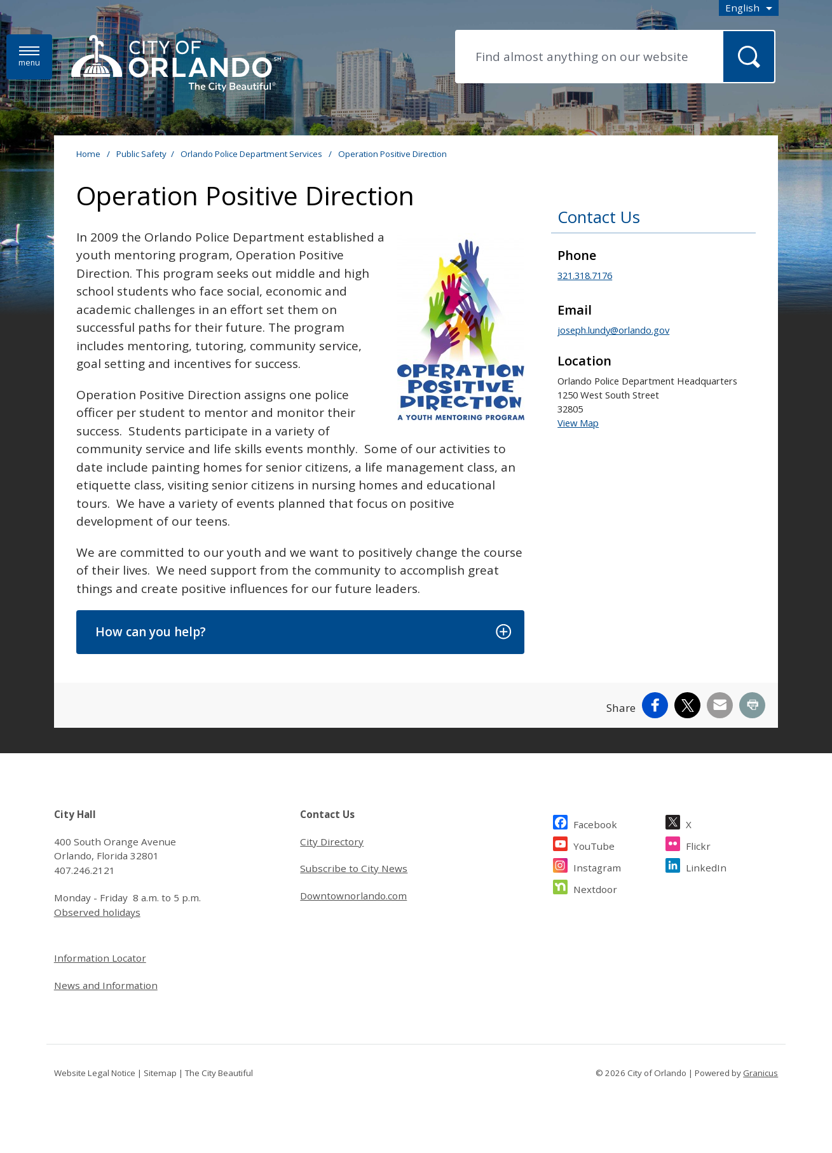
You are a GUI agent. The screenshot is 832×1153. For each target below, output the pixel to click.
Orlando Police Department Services (252, 154)
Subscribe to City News (353, 868)
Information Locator (100, 958)
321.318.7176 (584, 275)
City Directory (332, 841)
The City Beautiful (219, 1073)
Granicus (760, 1073)
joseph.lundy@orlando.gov (613, 330)
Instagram (597, 866)
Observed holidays (97, 912)
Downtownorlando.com (353, 895)
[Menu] (29, 56)
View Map (578, 422)
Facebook (595, 823)
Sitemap (160, 1073)
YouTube (594, 844)
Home (88, 154)
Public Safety (141, 154)
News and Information (106, 985)
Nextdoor (595, 888)
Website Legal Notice (94, 1073)
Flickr (698, 844)
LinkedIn (706, 866)
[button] (300, 632)
